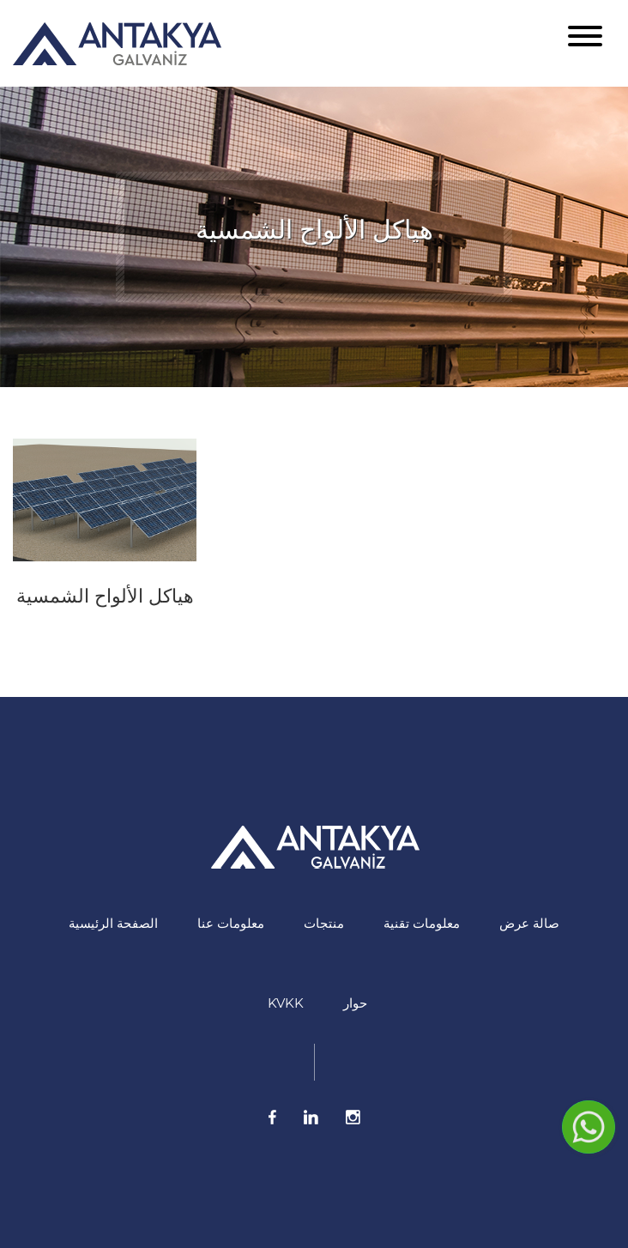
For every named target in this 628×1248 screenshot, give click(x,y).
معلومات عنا (230, 923)
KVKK (286, 1003)
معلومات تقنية (421, 923)
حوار (355, 1003)
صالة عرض (529, 923)
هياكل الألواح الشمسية (105, 596)
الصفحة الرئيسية (113, 923)
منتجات (324, 923)
